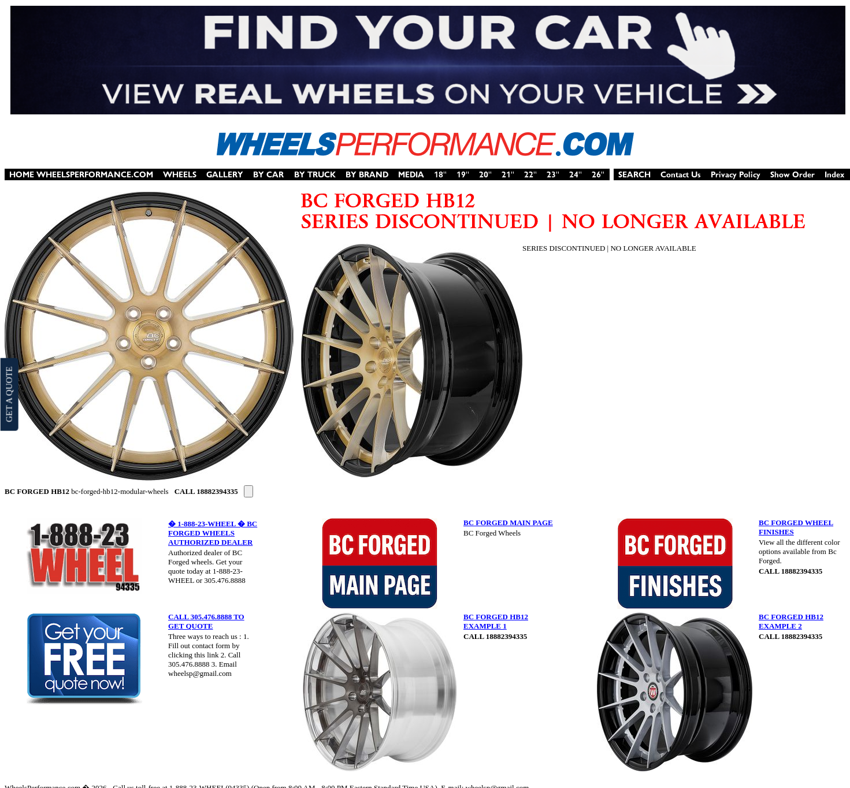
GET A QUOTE (8, 394)
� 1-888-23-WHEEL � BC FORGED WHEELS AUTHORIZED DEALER (212, 533)
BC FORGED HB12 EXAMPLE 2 (791, 621)
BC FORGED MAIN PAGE (508, 522)
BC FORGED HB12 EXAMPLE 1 (495, 621)
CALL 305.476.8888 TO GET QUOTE (206, 621)
